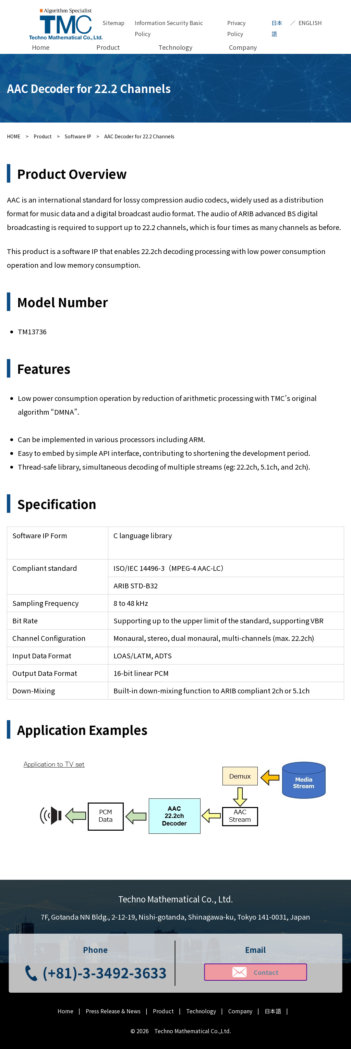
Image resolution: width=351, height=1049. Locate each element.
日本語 (276, 28)
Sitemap (113, 23)
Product (108, 47)
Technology (175, 47)
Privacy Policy (236, 28)
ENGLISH (310, 23)
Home (40, 47)
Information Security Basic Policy (169, 28)
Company (243, 47)
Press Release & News (113, 1011)
